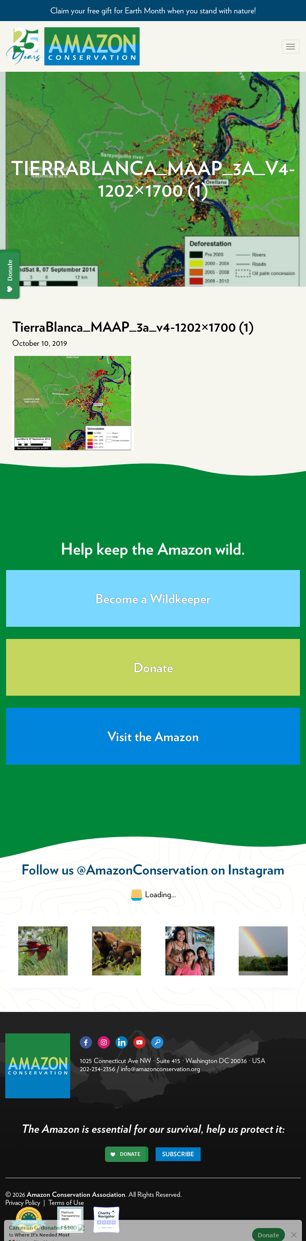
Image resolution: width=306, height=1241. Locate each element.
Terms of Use (66, 1202)
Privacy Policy (22, 1202)
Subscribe (178, 1154)
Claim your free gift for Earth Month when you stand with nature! (153, 10)
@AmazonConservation (142, 869)
